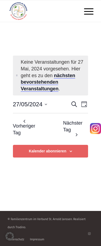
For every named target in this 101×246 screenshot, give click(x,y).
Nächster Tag (72, 128)
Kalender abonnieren (47, 151)
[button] (9, 236)
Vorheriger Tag (24, 127)
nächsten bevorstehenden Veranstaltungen (48, 82)
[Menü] (86, 11)
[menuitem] (86, 11)
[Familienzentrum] (42, 11)
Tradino (20, 227)
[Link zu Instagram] (89, 234)
